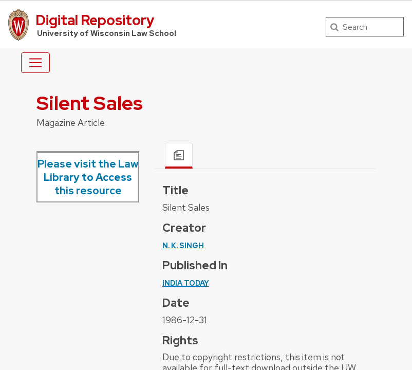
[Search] (365, 26)
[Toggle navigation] (35, 62)
